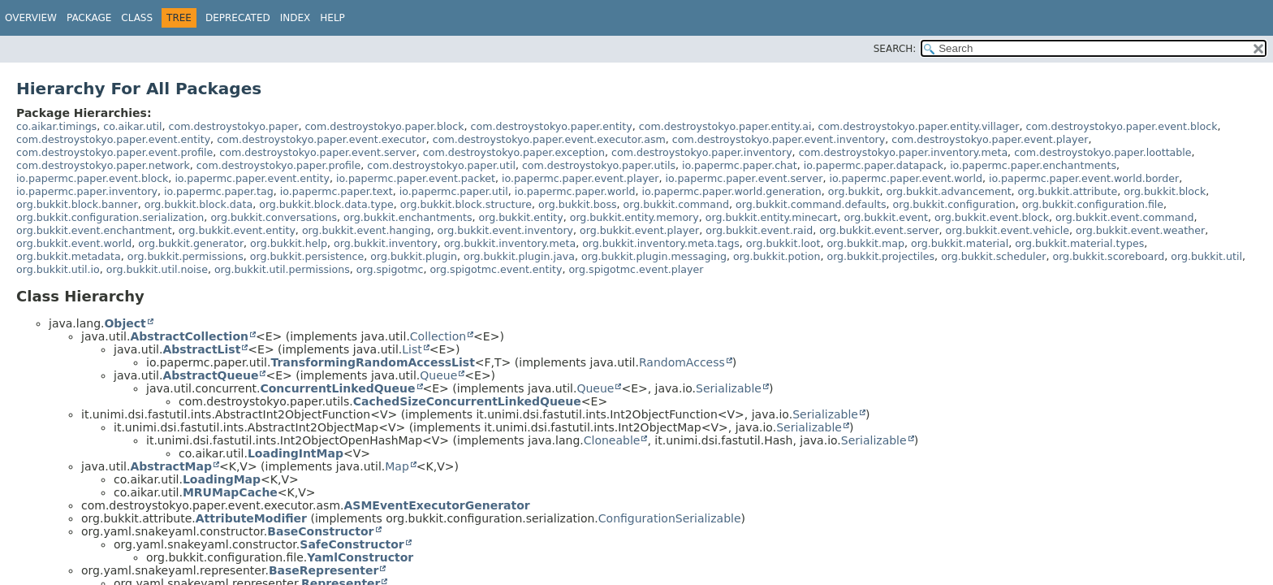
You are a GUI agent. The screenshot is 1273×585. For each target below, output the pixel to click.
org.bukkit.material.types (1079, 243)
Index (295, 18)
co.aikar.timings (56, 126)
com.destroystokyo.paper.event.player (989, 139)
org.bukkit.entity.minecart (772, 217)
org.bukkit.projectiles (880, 256)
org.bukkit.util (1206, 256)
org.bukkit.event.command (1124, 217)
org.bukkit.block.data (198, 204)
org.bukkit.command (677, 204)
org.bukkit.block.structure (466, 204)
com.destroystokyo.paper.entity (551, 126)
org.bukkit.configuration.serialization (110, 217)
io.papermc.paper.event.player (580, 178)
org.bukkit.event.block (991, 217)
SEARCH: (895, 48)
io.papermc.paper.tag (219, 191)
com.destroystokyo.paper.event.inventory (778, 139)
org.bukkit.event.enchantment (94, 230)
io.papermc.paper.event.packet (415, 178)
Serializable (729, 388)
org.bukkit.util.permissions (282, 269)
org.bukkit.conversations (273, 217)
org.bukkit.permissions (185, 256)
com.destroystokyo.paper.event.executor (321, 139)
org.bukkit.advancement (948, 191)
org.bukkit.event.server (879, 230)
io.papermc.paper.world (575, 191)
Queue (438, 375)
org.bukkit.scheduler (993, 256)
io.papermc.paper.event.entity (252, 178)
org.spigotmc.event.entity (495, 269)
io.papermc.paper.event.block (92, 178)
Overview (31, 18)
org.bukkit (854, 191)
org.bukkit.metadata (68, 256)
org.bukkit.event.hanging (366, 230)
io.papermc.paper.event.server (744, 178)
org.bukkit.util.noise (157, 269)
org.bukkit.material (959, 243)
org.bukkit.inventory (386, 243)
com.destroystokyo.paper (234, 126)
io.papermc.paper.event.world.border (1084, 178)
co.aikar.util (132, 126)
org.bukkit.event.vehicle (1007, 230)
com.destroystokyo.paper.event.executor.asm (549, 139)
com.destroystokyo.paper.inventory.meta (903, 152)
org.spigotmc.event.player (635, 269)
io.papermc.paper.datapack (873, 165)
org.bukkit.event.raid (759, 230)
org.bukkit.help (288, 243)
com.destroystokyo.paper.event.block (1122, 126)
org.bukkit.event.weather (1140, 230)
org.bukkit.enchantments (407, 217)
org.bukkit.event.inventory (505, 230)
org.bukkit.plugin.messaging (654, 256)
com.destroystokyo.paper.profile (278, 165)
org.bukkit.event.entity (237, 230)
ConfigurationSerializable (669, 518)
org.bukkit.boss (577, 204)
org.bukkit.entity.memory (634, 217)
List (411, 349)
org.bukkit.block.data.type (326, 204)
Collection (438, 336)
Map (397, 466)
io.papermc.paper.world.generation (732, 191)
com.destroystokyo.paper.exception (514, 152)
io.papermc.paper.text (336, 191)
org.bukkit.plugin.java (519, 256)
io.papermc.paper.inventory (87, 191)
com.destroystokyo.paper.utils (598, 165)
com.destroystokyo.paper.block (384, 126)
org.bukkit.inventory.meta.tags (661, 243)
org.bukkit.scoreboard (1108, 256)
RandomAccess (682, 362)
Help (332, 18)
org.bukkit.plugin (413, 256)
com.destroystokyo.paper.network (103, 165)
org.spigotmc (390, 269)
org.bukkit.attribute (1068, 191)
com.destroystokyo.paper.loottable (1102, 152)
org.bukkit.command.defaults (811, 204)
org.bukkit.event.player (639, 230)
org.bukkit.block (1165, 191)
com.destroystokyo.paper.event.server (317, 152)
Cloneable (612, 440)
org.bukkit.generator (191, 243)
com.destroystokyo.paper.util (441, 165)
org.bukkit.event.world (74, 243)
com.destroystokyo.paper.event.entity (113, 139)
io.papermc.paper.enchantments (1033, 165)
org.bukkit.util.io (58, 269)
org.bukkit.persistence (307, 256)
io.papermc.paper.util (453, 191)
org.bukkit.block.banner (77, 204)
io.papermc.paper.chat (739, 165)
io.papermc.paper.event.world (905, 178)
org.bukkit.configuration (954, 204)
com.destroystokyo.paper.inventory (701, 152)
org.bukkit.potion (776, 256)
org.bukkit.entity (520, 217)
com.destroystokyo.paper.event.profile (114, 152)
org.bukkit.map (865, 243)
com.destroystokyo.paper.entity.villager (918, 126)
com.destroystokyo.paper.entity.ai (725, 126)
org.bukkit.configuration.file (1092, 204)
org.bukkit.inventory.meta (510, 243)
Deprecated (237, 18)
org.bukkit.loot (783, 243)
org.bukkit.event (886, 217)
